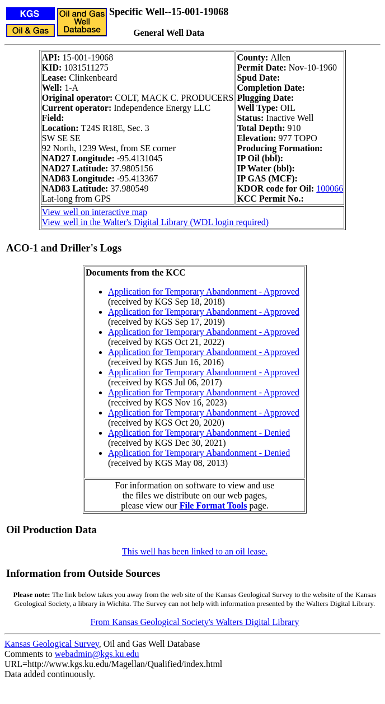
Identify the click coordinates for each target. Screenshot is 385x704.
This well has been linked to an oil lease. (194, 551)
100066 (329, 188)
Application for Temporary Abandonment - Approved (203, 291)
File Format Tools (213, 505)
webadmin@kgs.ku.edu (97, 654)
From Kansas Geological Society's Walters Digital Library (195, 622)
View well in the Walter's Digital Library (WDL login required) (155, 222)
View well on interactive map (94, 212)
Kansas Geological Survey (51, 644)
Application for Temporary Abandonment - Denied (199, 432)
